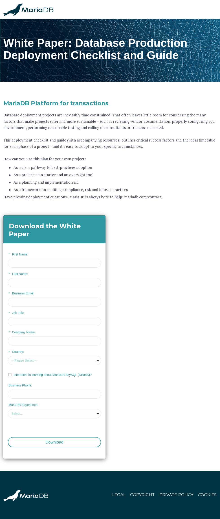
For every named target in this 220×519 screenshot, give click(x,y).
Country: (16, 352)
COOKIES (207, 494)
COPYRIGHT (142, 494)
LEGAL (118, 494)
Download (54, 442)
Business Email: (21, 293)
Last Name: (18, 274)
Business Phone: (20, 385)
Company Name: (22, 332)
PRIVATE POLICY (176, 494)
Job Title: (16, 313)
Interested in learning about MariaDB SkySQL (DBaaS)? (52, 375)
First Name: (18, 254)
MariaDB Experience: (23, 405)
